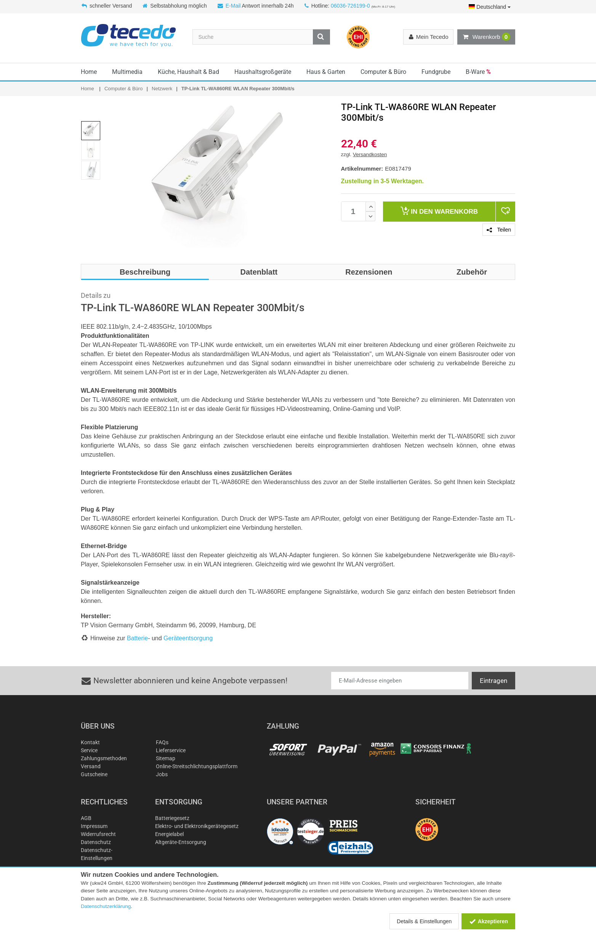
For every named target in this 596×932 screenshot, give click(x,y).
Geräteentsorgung (188, 638)
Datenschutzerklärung (106, 906)
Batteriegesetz (172, 818)
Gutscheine (94, 774)
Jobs (162, 774)
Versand (91, 766)
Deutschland (490, 7)
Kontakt (90, 742)
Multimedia (127, 71)
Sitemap (165, 758)
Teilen (499, 230)
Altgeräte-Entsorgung (180, 842)
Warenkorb (486, 37)
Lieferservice (171, 750)
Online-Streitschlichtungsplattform (196, 766)
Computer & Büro (383, 71)
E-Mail (233, 6)
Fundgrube (435, 71)
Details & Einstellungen (424, 921)
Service (89, 750)
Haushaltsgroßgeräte (262, 71)
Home (89, 71)
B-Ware (478, 71)
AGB (86, 818)
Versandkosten (370, 154)
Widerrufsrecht (98, 834)
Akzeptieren (488, 921)
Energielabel (169, 834)
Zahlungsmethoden (104, 758)
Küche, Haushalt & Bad (188, 71)
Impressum (94, 826)
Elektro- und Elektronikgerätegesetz (197, 826)
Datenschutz (96, 842)
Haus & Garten (325, 71)
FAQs (162, 742)
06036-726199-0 (350, 6)
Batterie (137, 638)
